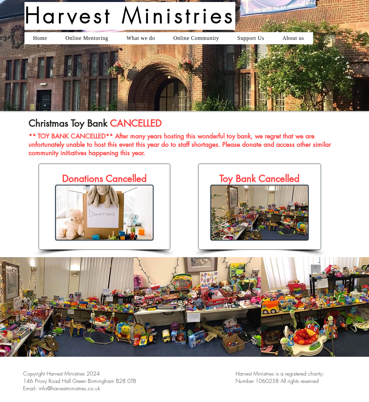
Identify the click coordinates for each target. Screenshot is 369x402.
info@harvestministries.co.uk (69, 388)
